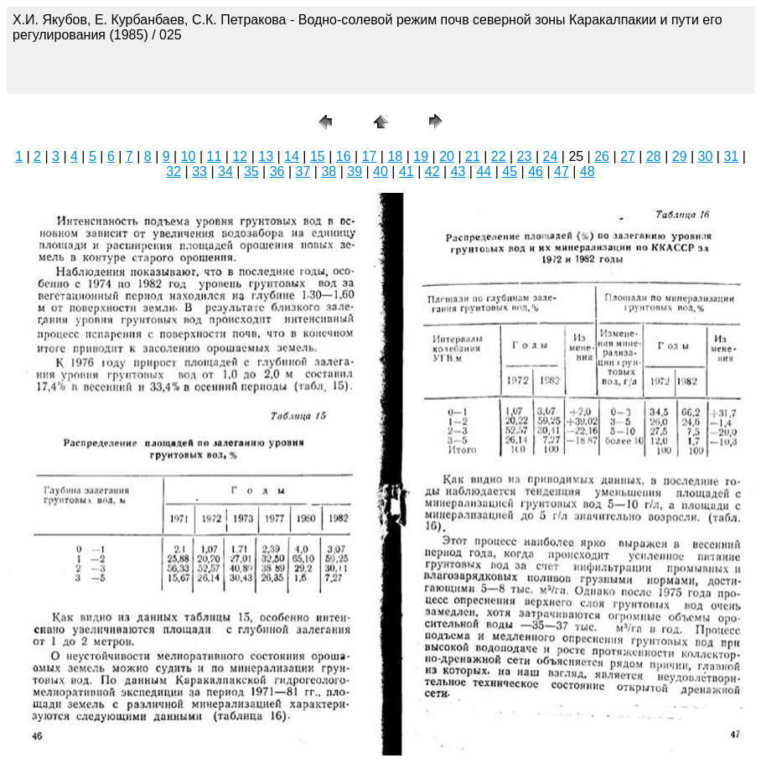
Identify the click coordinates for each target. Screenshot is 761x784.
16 (343, 156)
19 (420, 156)
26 (601, 156)
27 (627, 156)
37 (303, 171)
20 (446, 156)
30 (705, 156)
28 (653, 156)
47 (561, 171)
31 (730, 156)
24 (550, 156)
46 (535, 171)
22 (498, 156)
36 (277, 171)
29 (679, 156)
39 (354, 171)
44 (483, 171)
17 (369, 156)
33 (199, 171)
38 (328, 171)
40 (380, 171)
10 (188, 156)
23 (524, 156)
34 (225, 171)
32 (173, 171)
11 (214, 156)
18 (394, 156)
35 (251, 171)
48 (587, 171)
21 (472, 156)
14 (291, 156)
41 (406, 171)
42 (432, 171)
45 (509, 171)
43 (458, 171)
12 (239, 156)
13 (265, 156)
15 (317, 156)
